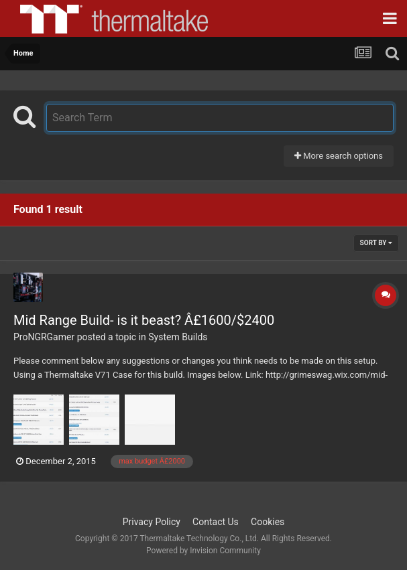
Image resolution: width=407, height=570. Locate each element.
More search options (338, 156)
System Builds (177, 337)
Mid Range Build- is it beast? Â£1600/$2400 (143, 320)
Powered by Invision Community (203, 550)
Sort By (376, 242)
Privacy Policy (151, 521)
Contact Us (215, 521)
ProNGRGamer (43, 337)
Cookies (267, 521)
